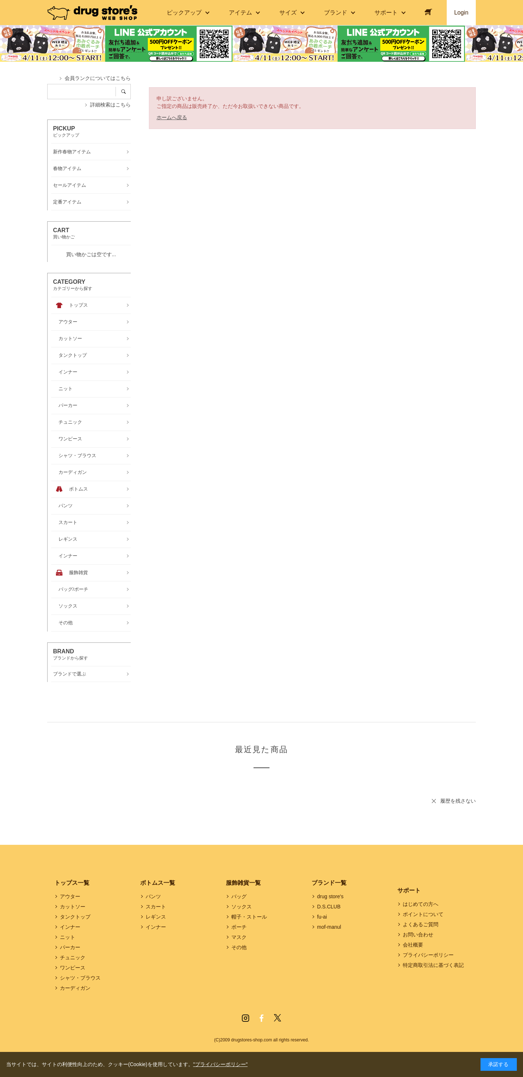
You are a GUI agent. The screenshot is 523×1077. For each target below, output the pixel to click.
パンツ (153, 896)
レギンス (156, 917)
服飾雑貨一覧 (243, 883)
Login (461, 12)
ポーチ (239, 927)
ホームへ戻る (172, 117)
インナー (70, 927)
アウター (70, 896)
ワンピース (72, 968)
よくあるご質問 (420, 924)
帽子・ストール (249, 917)
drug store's (330, 896)
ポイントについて (423, 914)
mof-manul (329, 927)
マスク (239, 937)
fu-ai (322, 917)
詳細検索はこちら (110, 105)
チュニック (72, 957)
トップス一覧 (71, 883)
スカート (156, 906)
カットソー (72, 906)
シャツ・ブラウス (80, 978)
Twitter (277, 1018)
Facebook (261, 1018)
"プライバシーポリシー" (220, 1064)
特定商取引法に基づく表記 (433, 965)
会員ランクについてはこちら (98, 78)
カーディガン (75, 988)
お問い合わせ (418, 934)
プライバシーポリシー (428, 955)
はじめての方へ (420, 904)
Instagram (245, 1018)
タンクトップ (75, 917)
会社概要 (413, 945)
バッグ (239, 896)
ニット (67, 937)
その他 (239, 947)
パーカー (70, 947)
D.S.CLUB (329, 906)
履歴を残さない (458, 801)
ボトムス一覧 (157, 883)
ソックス (241, 906)
